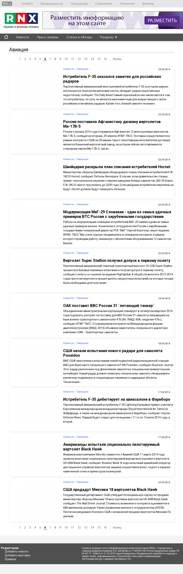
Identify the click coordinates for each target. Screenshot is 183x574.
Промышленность (51, 3)
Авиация (82, 68)
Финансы (148, 3)
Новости (22, 37)
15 (98, 59)
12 (79, 59)
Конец (117, 59)
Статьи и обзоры (79, 37)
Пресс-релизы (48, 37)
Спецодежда (79, 3)
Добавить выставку (17, 555)
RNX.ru (7, 3)
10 (66, 59)
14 (92, 59)
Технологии (127, 3)
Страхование (103, 3)
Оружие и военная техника (21, 25)
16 (105, 59)
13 (85, 59)
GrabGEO (27, 3)
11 (72, 59)
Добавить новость (17, 551)
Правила (10, 559)
